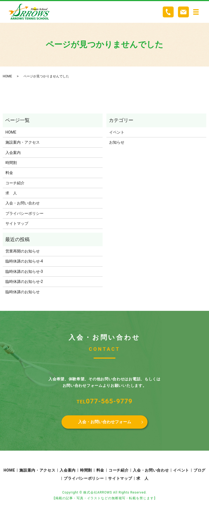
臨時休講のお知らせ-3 (24, 271)
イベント (116, 132)
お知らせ (116, 142)
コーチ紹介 (14, 183)
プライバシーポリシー (24, 213)
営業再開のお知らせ (22, 251)
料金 (9, 172)
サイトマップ (16, 223)
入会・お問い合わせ (22, 203)
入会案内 (13, 152)
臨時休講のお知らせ (22, 292)
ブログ (199, 471)
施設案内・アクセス (22, 142)
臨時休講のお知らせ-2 (24, 281)
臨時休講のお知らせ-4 (24, 261)
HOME (7, 76)
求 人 (11, 193)
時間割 (11, 162)
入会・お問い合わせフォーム (104, 422)
